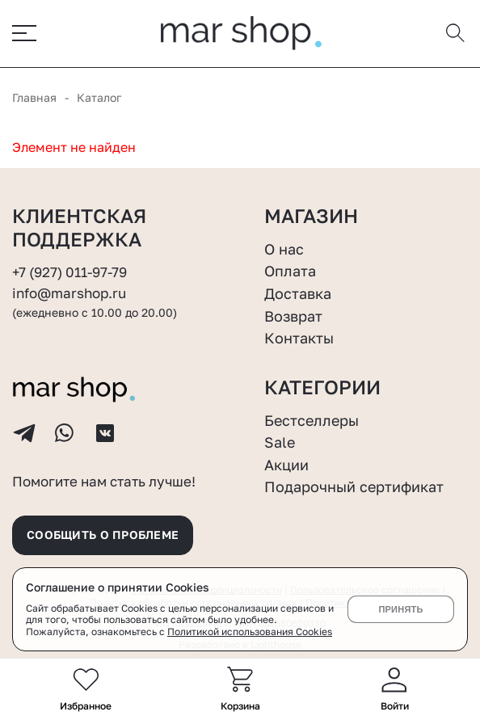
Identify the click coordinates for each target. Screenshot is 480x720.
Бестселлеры (311, 420)
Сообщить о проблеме (103, 534)
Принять (400, 609)
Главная (34, 97)
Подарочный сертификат (354, 486)
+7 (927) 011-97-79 (69, 272)
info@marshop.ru (69, 293)
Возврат (293, 316)
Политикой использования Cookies (249, 631)
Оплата (290, 271)
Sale (279, 442)
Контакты (299, 338)
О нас (284, 249)
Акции (286, 465)
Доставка (297, 293)
